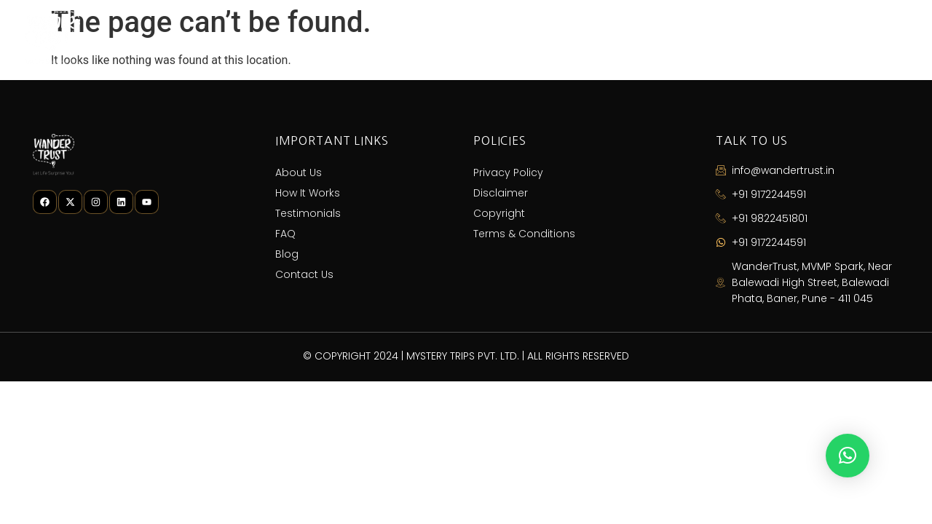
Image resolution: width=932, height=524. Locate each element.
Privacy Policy (508, 172)
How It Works (518, 37)
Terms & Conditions (524, 233)
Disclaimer (500, 193)
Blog (773, 37)
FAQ (713, 37)
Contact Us (858, 37)
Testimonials (630, 37)
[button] (847, 455)
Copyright (499, 213)
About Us (416, 37)
